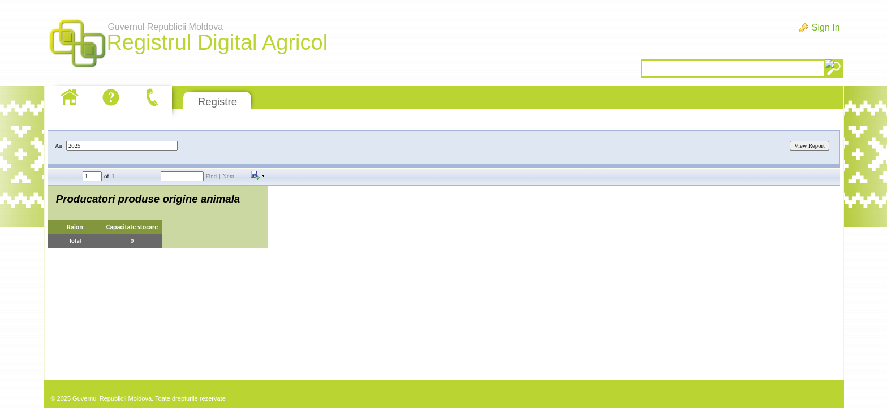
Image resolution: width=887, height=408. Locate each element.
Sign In (826, 27)
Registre (217, 102)
